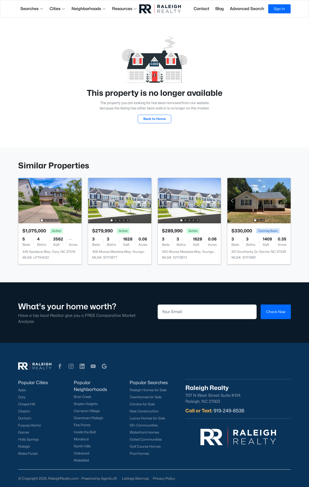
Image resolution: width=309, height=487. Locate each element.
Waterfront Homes (144, 432)
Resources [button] (124, 8)
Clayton (24, 411)
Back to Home (154, 119)
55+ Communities (144, 425)
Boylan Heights (86, 404)
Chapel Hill (26, 404)
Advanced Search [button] (247, 8)
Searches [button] (32, 8)
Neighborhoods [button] (89, 8)
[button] (59, 366)
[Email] (207, 312)
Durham (24, 418)
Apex (22, 390)
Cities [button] (57, 8)
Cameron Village (87, 411)
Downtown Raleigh (88, 418)
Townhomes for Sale (145, 397)
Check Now (275, 312)
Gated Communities (146, 439)
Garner (23, 432)
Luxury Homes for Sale (147, 418)
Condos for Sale (142, 404)
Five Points (82, 425)
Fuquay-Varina (29, 425)
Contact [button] (201, 8)
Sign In (279, 9)
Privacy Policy (164, 478)
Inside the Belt (85, 432)
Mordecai (81, 439)
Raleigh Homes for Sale (148, 390)
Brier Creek (82, 397)
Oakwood (81, 453)
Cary (21, 397)
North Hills (82, 446)
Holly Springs (28, 439)
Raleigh (24, 446)
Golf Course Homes (145, 446)
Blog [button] (219, 8)
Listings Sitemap (135, 478)
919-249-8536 (229, 411)
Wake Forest (28, 453)
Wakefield (81, 460)
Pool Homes (139, 453)
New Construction (144, 411)
